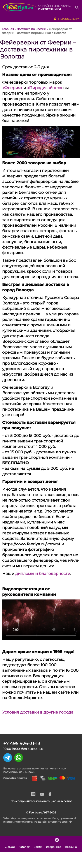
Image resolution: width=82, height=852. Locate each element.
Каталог (24, 844)
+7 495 (21, 743)
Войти (37, 844)
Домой (10, 844)
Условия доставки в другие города (37, 712)
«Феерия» (12, 87)
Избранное (53, 844)
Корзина (71, 844)
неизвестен (67, 18)
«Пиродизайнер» (44, 87)
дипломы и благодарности (42, 573)
